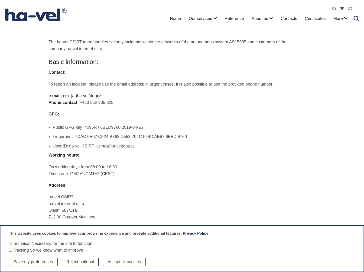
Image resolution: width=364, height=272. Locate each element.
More (340, 18)
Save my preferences (33, 265)
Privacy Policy (195, 236)
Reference (234, 18)
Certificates (315, 18)
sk (342, 8)
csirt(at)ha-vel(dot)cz (82, 95)
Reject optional (80, 265)
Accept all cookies (124, 265)
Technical (21, 246)
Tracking (21, 253)
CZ (334, 8)
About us (262, 18)
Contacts (289, 18)
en (350, 8)
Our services (203, 18)
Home (175, 18)
